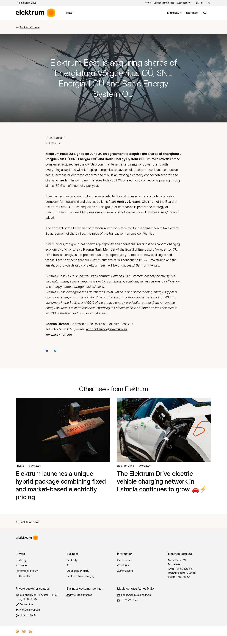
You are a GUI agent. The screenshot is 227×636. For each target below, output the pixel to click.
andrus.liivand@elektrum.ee (106, 329)
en (202, 2)
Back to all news (27, 27)
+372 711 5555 (26, 615)
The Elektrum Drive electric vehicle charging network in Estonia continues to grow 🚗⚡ (162, 481)
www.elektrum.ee (58, 334)
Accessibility (183, 2)
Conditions (123, 565)
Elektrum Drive (26, 2)
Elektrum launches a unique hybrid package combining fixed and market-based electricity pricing (61, 485)
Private (68, 12)
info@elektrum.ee (28, 609)
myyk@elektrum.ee (80, 594)
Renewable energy (27, 570)
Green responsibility (78, 570)
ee (197, 2)
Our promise (124, 560)
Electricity (173, 12)
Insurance (192, 12)
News (148, 2)
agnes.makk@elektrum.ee (134, 594)
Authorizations (125, 570)
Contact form (25, 604)
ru (208, 2)
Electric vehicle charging (81, 576)
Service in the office (164, 2)
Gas (69, 565)
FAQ (204, 12)
